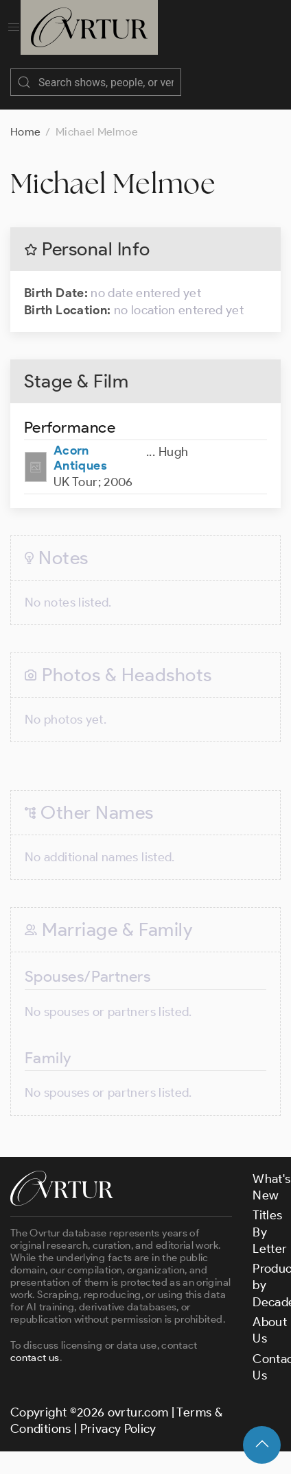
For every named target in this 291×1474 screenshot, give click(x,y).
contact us (35, 1344)
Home (25, 118)
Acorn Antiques (80, 444)
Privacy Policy (118, 1415)
